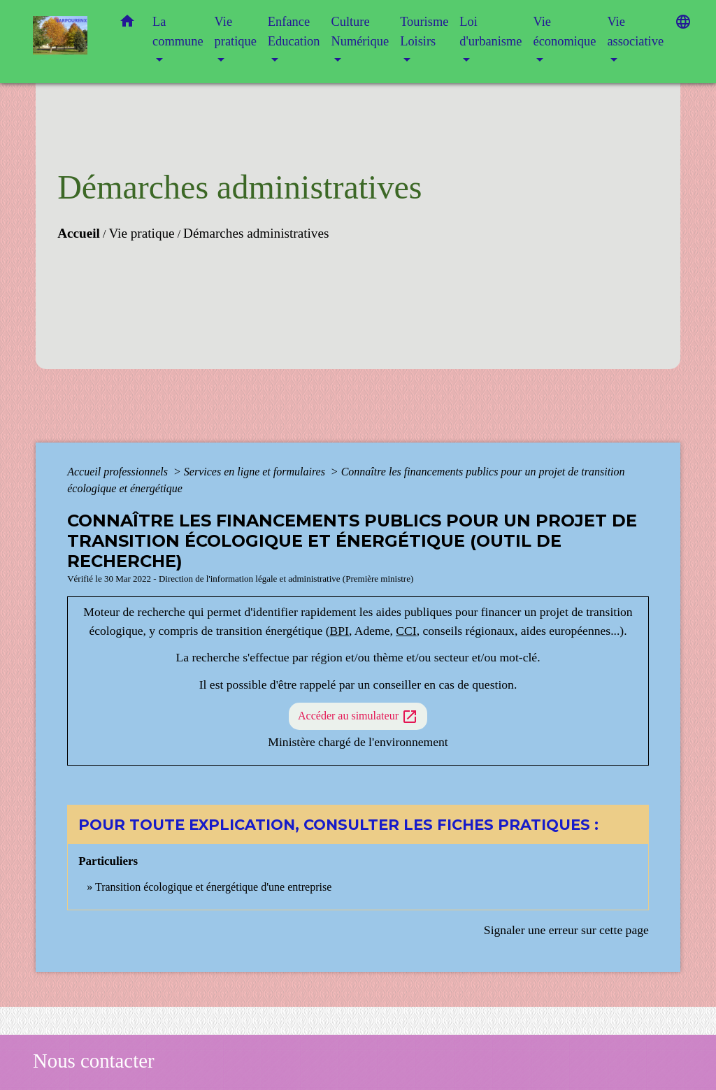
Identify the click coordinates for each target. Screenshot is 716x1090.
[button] (127, 24)
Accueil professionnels (119, 472)
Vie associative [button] (635, 31)
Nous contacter (94, 1060)
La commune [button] (177, 31)
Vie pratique (141, 233)
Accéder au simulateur (358, 716)
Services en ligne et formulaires (256, 472)
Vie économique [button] (564, 31)
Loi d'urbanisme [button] (490, 31)
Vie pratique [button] (236, 31)
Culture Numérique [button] (360, 31)
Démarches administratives (256, 233)
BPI (339, 631)
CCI (406, 631)
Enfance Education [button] (294, 31)
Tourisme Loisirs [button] (424, 31)
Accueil (78, 233)
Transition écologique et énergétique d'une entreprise (213, 887)
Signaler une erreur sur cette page (566, 930)
